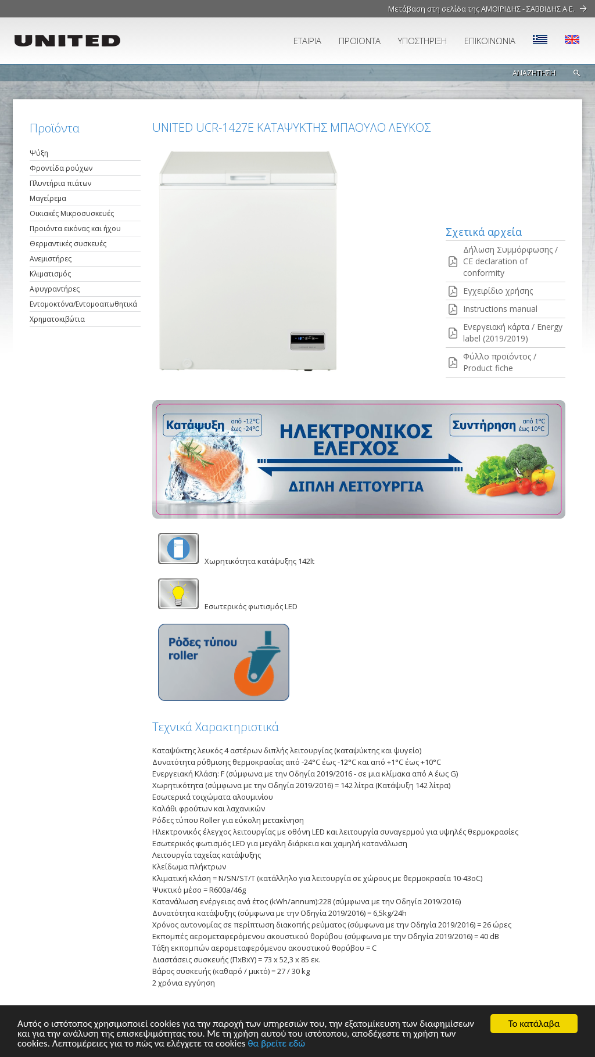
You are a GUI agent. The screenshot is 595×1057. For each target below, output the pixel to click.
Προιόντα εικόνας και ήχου (75, 228)
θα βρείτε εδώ (276, 1044)
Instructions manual (500, 308)
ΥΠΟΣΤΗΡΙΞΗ (422, 40)
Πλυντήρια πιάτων (60, 183)
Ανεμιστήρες (50, 259)
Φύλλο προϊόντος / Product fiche (499, 362)
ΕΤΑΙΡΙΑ (307, 40)
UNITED (79, 40)
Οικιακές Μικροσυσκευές (72, 213)
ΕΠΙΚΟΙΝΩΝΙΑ (489, 40)
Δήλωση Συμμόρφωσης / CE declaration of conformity (510, 261)
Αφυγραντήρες (55, 289)
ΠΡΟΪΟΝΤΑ (360, 40)
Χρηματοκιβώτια (57, 319)
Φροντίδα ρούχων (61, 168)
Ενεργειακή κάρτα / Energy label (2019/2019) (512, 332)
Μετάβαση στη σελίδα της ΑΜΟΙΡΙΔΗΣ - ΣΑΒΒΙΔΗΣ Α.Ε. (481, 8)
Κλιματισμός (50, 274)
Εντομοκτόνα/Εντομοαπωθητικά (83, 304)
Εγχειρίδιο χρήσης (498, 290)
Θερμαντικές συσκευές (68, 244)
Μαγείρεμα (48, 198)
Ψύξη (39, 153)
